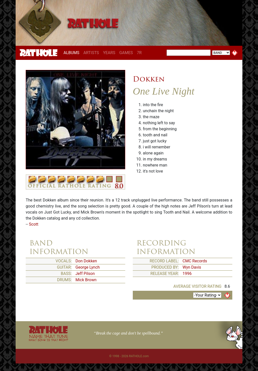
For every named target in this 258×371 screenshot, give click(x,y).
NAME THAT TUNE (48, 337)
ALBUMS (72, 52)
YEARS (109, 52)
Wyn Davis (192, 267)
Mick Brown (86, 279)
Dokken (149, 79)
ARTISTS (91, 52)
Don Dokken (86, 261)
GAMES (126, 52)
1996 (187, 273)
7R (139, 52)
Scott (33, 224)
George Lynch (88, 267)
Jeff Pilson (85, 273)
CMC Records (195, 261)
